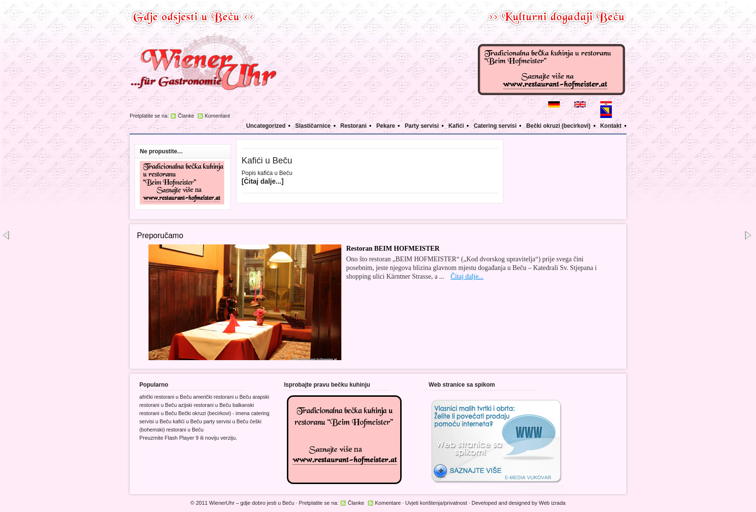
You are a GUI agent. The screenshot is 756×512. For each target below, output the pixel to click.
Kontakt (610, 125)
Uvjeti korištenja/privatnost (436, 503)
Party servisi (422, 125)
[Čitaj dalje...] (263, 181)
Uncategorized (266, 125)
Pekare (385, 125)
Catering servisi (494, 125)
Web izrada (552, 503)
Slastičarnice (312, 125)
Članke (186, 116)
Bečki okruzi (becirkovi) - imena (214, 413)
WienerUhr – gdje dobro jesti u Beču (252, 503)
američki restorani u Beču (222, 397)
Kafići (456, 125)
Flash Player (179, 438)
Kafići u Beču (267, 160)
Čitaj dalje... (466, 276)
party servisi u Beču (225, 421)
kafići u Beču (187, 421)
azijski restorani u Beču (204, 405)
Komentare (217, 116)
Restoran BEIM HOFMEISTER (393, 248)
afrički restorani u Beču (165, 397)
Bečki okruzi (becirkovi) (558, 125)
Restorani (353, 125)
